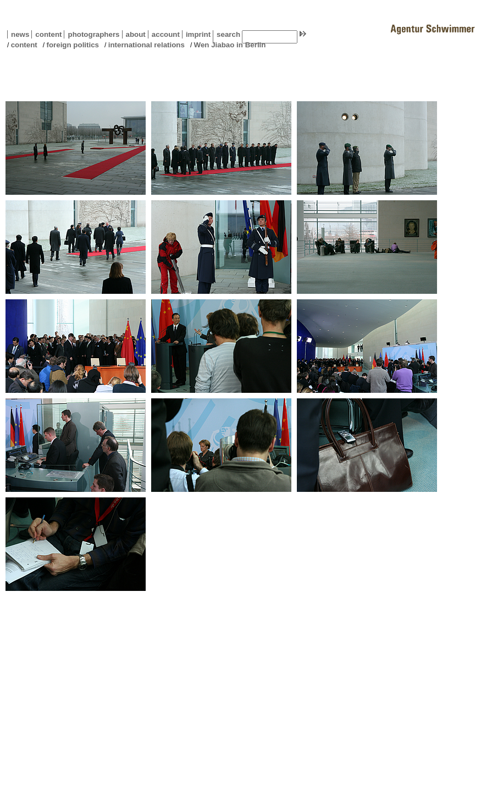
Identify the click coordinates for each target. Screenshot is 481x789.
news (20, 34)
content (46, 34)
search (228, 34)
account (164, 34)
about (134, 34)
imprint (198, 34)
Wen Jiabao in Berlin (230, 45)
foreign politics (72, 45)
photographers (93, 34)
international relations (146, 45)
